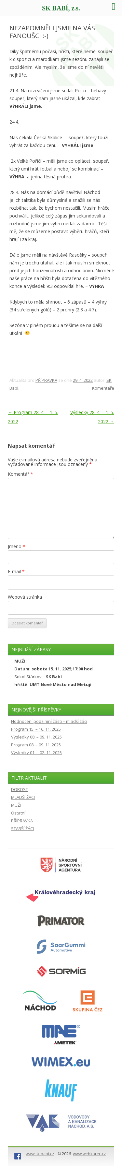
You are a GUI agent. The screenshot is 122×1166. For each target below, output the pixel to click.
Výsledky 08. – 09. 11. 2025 (36, 737)
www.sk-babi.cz (40, 1154)
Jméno (16, 546)
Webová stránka (25, 597)
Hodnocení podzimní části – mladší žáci (49, 721)
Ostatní (18, 813)
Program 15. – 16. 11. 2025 (36, 729)
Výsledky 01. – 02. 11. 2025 (36, 752)
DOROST (19, 789)
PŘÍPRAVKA (46, 380)
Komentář (20, 474)
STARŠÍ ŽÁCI (22, 828)
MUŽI (16, 805)
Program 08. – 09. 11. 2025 (36, 745)
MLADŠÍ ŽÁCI (23, 797)
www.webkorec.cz (89, 1154)
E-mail (16, 571)
